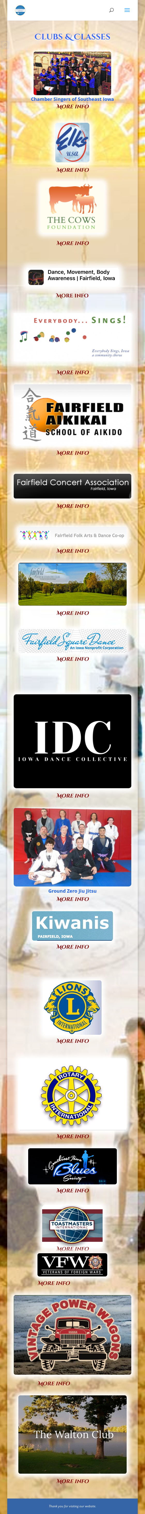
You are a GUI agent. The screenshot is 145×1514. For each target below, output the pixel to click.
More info (72, 243)
